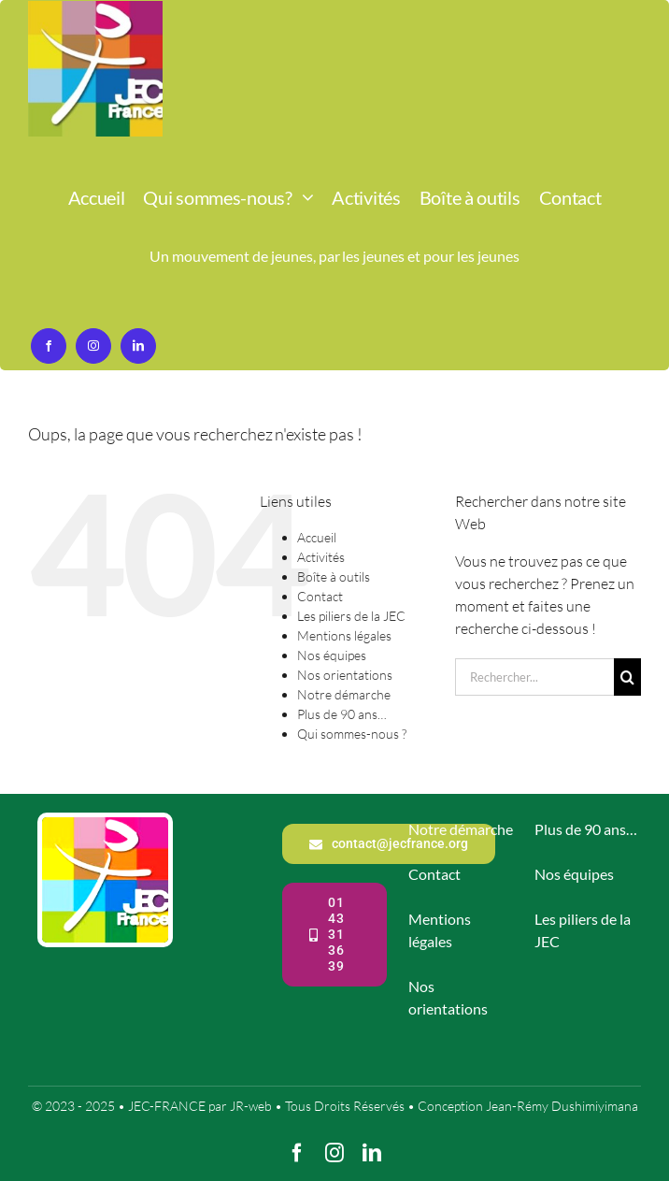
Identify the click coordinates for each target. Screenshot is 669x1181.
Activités (321, 557)
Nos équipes (331, 655)
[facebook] (48, 346)
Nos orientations (344, 675)
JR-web (251, 1106)
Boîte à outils (333, 576)
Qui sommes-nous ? (351, 734)
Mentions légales (344, 635)
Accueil (316, 537)
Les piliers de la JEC (351, 616)
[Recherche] (627, 677)
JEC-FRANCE (168, 1106)
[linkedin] (138, 346)
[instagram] (93, 346)
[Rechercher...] (534, 677)
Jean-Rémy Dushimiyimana (562, 1106)
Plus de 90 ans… (342, 714)
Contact (320, 596)
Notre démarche (344, 694)
